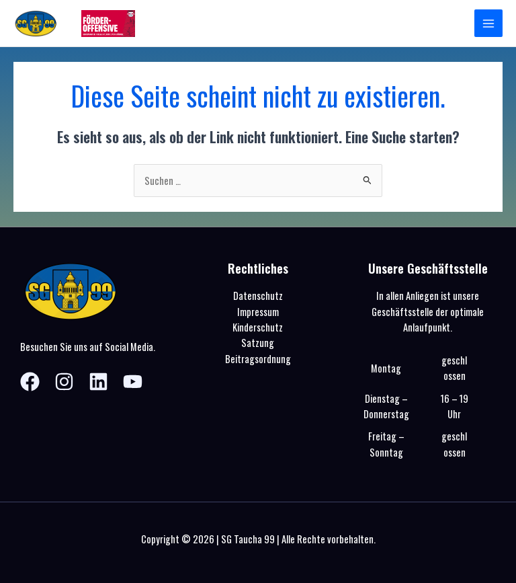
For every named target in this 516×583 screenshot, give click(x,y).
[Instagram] (64, 381)
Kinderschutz (257, 327)
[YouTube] (132, 381)
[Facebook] (30, 381)
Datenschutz (258, 295)
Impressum (258, 312)
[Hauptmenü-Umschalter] (488, 23)
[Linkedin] (98, 381)
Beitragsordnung (258, 359)
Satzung (257, 343)
